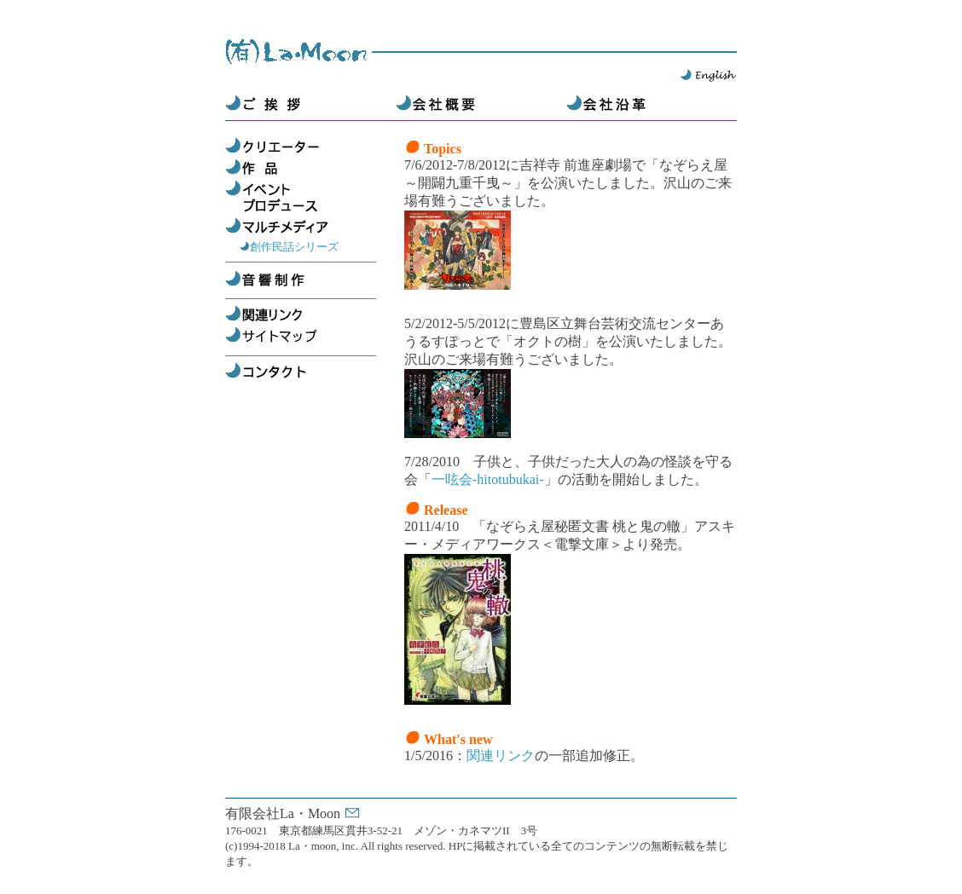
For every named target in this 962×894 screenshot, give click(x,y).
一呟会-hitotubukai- (488, 479)
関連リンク (501, 755)
